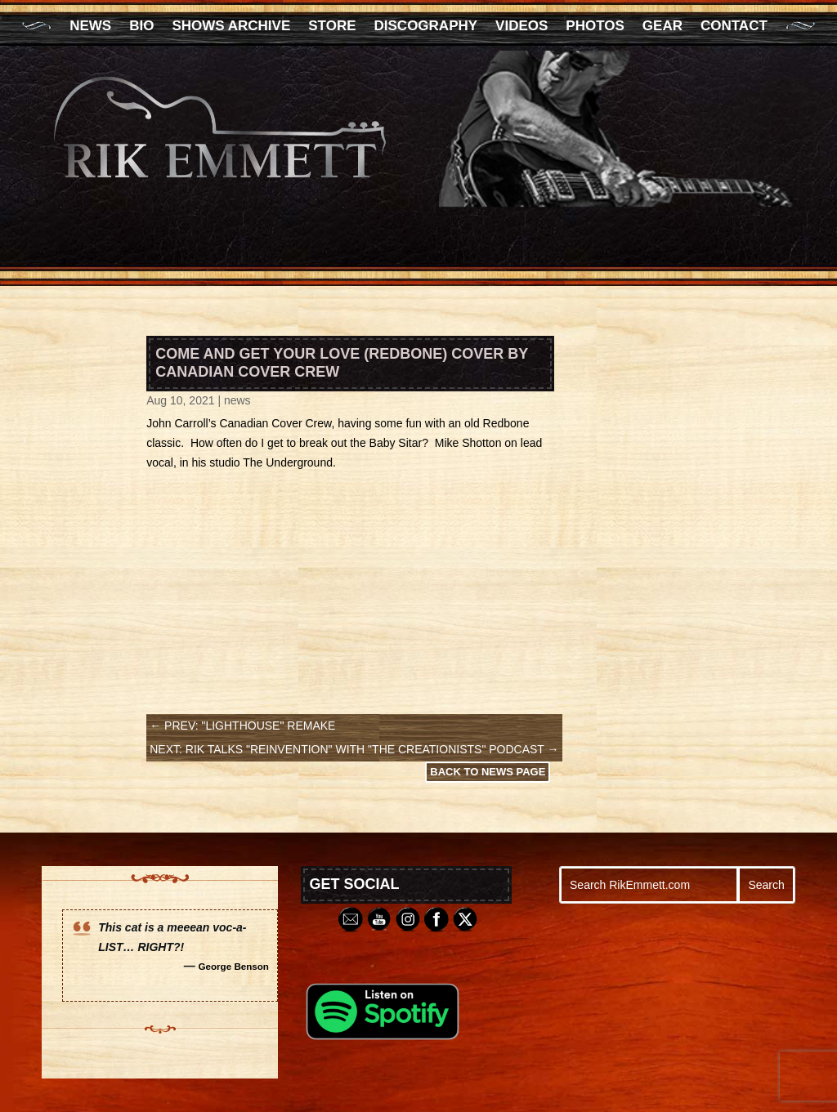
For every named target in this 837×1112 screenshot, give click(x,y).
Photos (595, 26)
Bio (141, 26)
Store (332, 26)
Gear (662, 26)
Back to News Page (487, 772)
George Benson (234, 966)
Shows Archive (231, 26)
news (237, 400)
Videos (521, 26)
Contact (734, 26)
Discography (426, 26)
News (90, 26)
